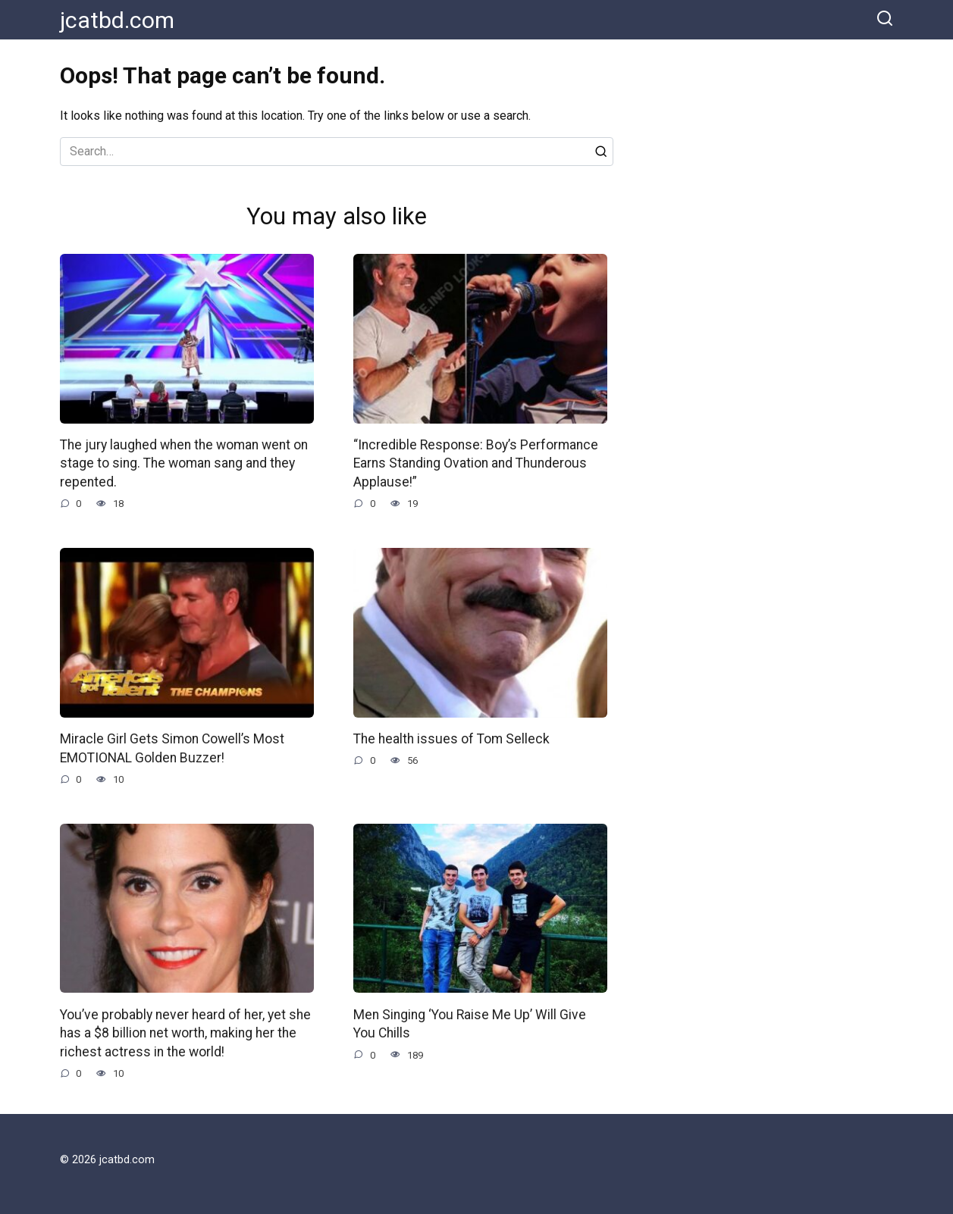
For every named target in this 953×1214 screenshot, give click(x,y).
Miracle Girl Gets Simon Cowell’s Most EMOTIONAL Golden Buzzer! (172, 748)
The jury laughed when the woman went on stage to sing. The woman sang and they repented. (184, 463)
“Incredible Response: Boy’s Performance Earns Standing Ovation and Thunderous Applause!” (475, 463)
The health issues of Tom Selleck (451, 738)
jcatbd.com (117, 20)
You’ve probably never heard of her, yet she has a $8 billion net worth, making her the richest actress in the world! (185, 1032)
